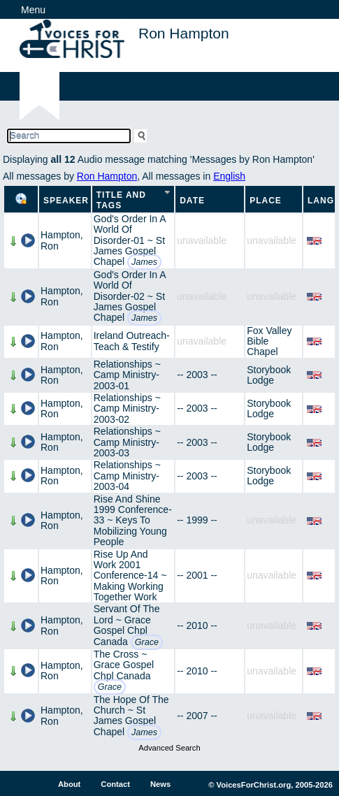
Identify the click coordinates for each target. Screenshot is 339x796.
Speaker (66, 200)
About (69, 784)
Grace (147, 642)
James (144, 262)
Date (192, 200)
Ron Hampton (107, 176)
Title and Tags (121, 200)
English (229, 176)
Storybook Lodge (269, 375)
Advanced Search (169, 748)
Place (266, 200)
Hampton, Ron (62, 240)
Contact (115, 784)
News (160, 784)
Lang (321, 200)
